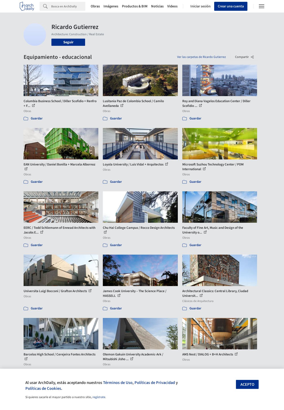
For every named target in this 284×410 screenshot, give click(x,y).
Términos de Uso (117, 383)
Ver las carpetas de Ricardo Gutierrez (201, 57)
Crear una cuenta (231, 6)
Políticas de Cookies (43, 388)
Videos (172, 6)
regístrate (98, 397)
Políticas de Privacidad (154, 383)
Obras (95, 6)
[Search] (68, 6)
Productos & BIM (135, 6)
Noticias (157, 6)
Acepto (247, 384)
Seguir (68, 42)
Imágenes (110, 6)
